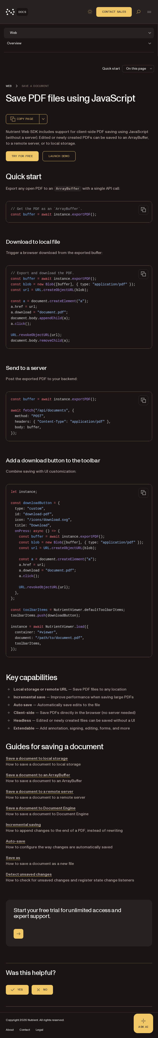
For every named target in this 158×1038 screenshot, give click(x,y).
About (10, 1030)
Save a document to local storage (37, 758)
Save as (13, 857)
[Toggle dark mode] (90, 12)
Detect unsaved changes (29, 874)
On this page (139, 68)
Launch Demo (59, 156)
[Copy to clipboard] (143, 210)
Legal (39, 1030)
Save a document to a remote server (39, 791)
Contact (24, 1030)
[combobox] (43, 119)
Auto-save (15, 841)
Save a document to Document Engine (41, 808)
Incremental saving (23, 824)
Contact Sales (114, 11)
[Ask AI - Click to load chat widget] (143, 1023)
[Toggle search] (138, 12)
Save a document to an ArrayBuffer (38, 775)
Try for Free (22, 156)
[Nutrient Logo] (17, 12)
